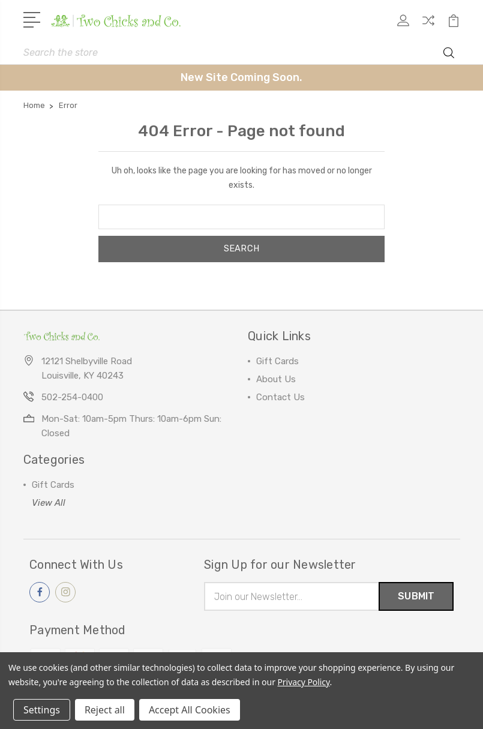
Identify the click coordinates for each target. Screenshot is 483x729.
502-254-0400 (72, 397)
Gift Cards (277, 361)
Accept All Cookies (189, 709)
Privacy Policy (303, 682)
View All (48, 502)
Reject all (105, 709)
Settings (41, 709)
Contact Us (280, 397)
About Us (276, 379)
